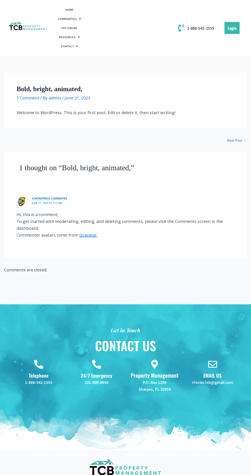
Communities (92, 10)
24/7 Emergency (96, 351)
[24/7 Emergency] (96, 339)
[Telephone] (38, 339)
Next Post (236, 114)
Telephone (38, 351)
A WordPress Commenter (49, 173)
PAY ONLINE (124, 10)
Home (65, 10)
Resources (153, 10)
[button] (92, 10)
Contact (113, 20)
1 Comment (28, 72)
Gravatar (88, 209)
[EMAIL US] (212, 339)
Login (232, 15)
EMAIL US (213, 351)
